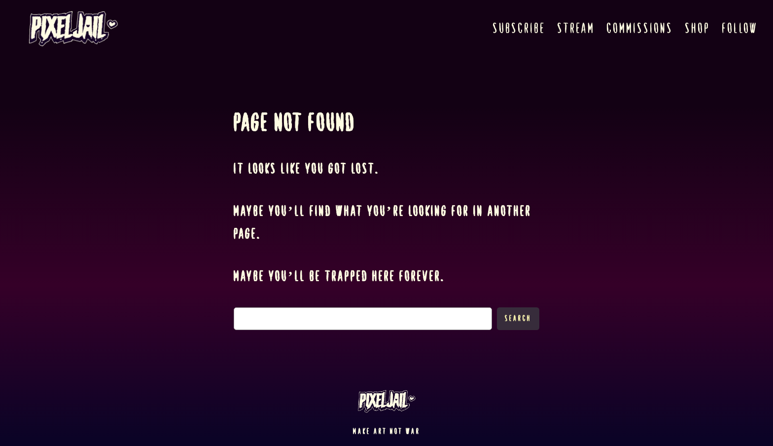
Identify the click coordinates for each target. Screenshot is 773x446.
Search (518, 318)
